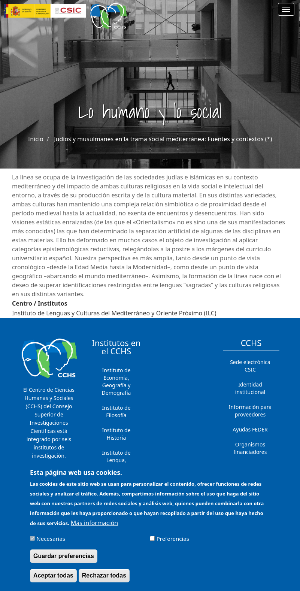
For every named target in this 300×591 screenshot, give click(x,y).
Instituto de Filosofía (116, 411)
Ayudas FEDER (250, 429)
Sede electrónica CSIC (250, 365)
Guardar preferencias (63, 560)
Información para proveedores (250, 410)
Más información (94, 527)
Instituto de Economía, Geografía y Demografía (116, 381)
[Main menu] (286, 9)
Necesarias (50, 542)
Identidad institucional (250, 388)
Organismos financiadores (250, 448)
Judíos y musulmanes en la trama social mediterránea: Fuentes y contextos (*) (163, 139)
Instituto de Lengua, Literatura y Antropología (116, 464)
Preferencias (173, 542)
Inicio (35, 139)
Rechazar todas (104, 579)
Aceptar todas (53, 579)
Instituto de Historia (116, 434)
